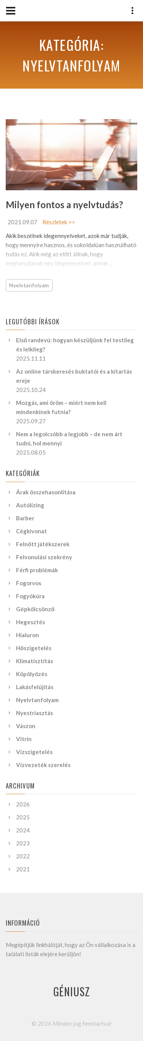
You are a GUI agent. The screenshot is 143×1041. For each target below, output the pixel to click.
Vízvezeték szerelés (43, 764)
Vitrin (24, 738)
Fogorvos (28, 583)
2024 (23, 830)
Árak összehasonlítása (46, 492)
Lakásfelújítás (34, 686)
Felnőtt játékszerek (42, 544)
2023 (23, 843)
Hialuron (27, 634)
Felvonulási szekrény (44, 557)
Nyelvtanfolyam (29, 285)
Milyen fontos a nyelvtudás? (64, 204)
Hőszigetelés (33, 647)
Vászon (25, 725)
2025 (23, 817)
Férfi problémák (37, 570)
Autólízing (30, 505)
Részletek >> (58, 222)
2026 (23, 804)
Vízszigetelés (34, 751)
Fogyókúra (30, 596)
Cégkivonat (31, 531)
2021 (23, 869)
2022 (23, 856)
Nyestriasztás (34, 712)
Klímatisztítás (34, 660)
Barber (25, 518)
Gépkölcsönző (35, 608)
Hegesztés (30, 621)
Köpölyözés (31, 673)
